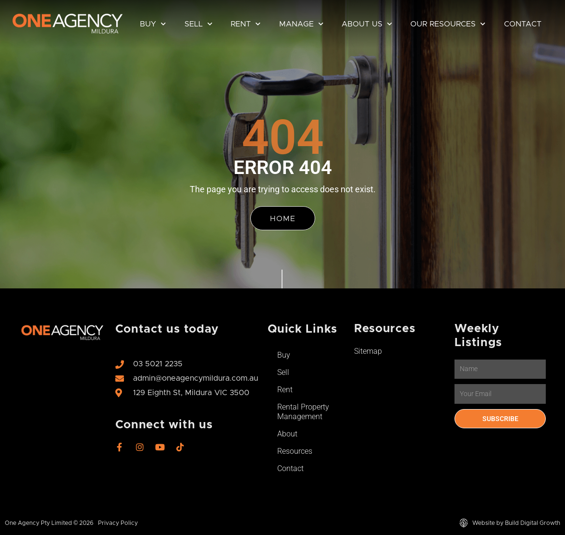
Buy (283, 355)
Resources (294, 451)
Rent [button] (245, 23)
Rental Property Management (303, 411)
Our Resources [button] (447, 23)
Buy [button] (153, 23)
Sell (283, 372)
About (287, 433)
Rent (285, 389)
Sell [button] (198, 23)
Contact (522, 24)
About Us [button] (367, 23)
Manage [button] (301, 23)
